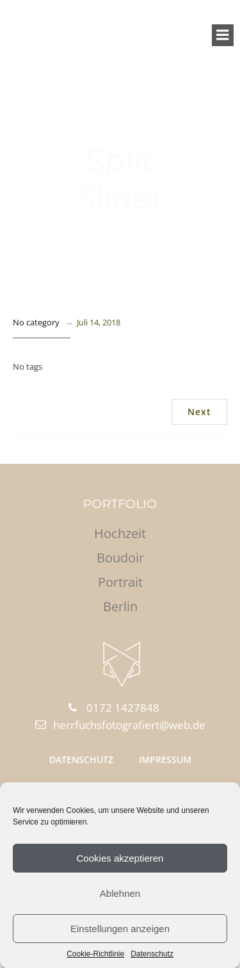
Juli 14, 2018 (98, 322)
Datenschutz (152, 953)
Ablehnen (120, 893)
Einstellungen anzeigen (120, 928)
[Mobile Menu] (223, 35)
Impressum (165, 759)
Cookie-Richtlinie (95, 953)
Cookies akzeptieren (120, 858)
